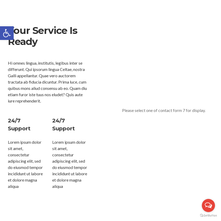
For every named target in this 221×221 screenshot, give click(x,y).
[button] (7, 33)
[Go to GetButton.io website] (208, 215)
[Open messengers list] (208, 205)
